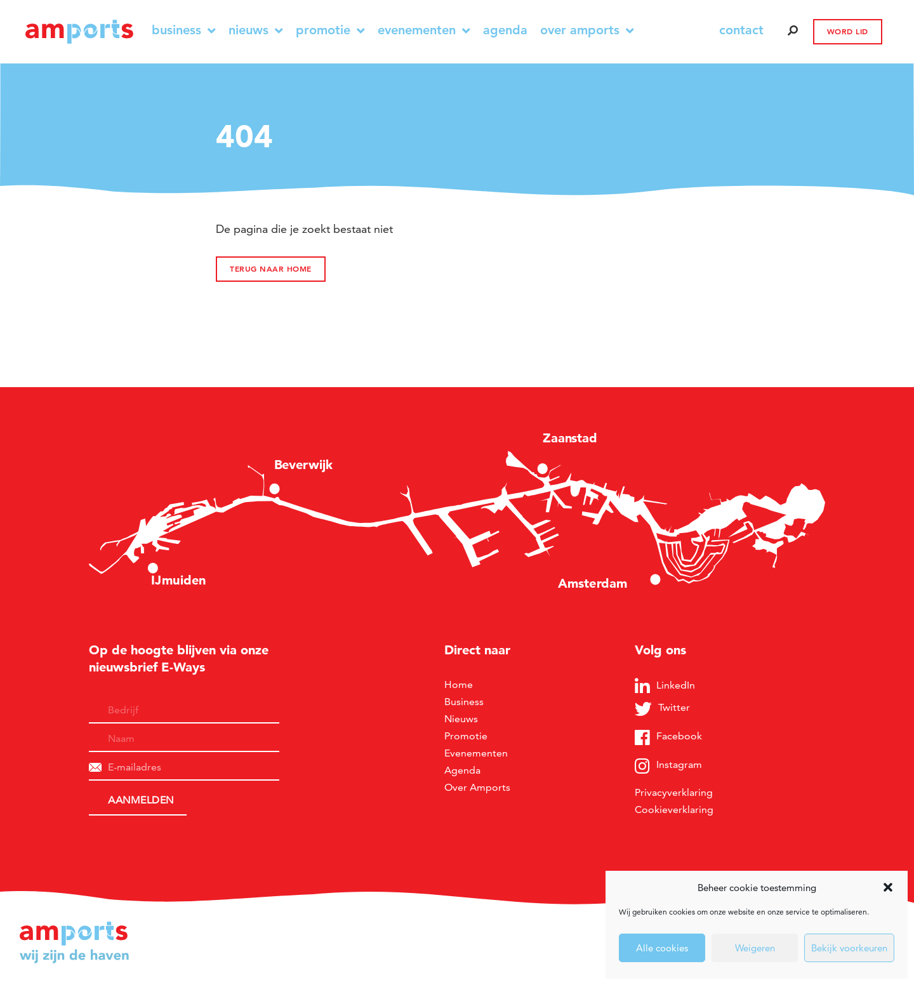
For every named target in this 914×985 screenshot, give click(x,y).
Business (184, 30)
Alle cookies (662, 948)
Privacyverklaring (674, 792)
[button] (888, 887)
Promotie (330, 30)
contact (741, 29)
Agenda (505, 30)
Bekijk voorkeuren (849, 948)
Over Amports (587, 30)
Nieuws (255, 30)
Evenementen (424, 30)
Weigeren (755, 948)
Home (458, 684)
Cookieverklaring (674, 809)
